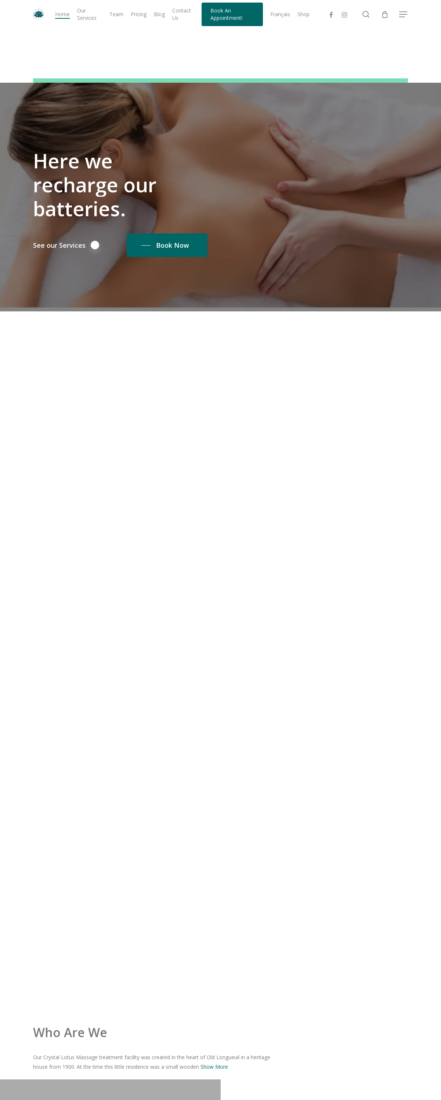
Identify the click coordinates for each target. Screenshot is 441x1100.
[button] (403, 16)
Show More (214, 1066)
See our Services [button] (66, 245)
